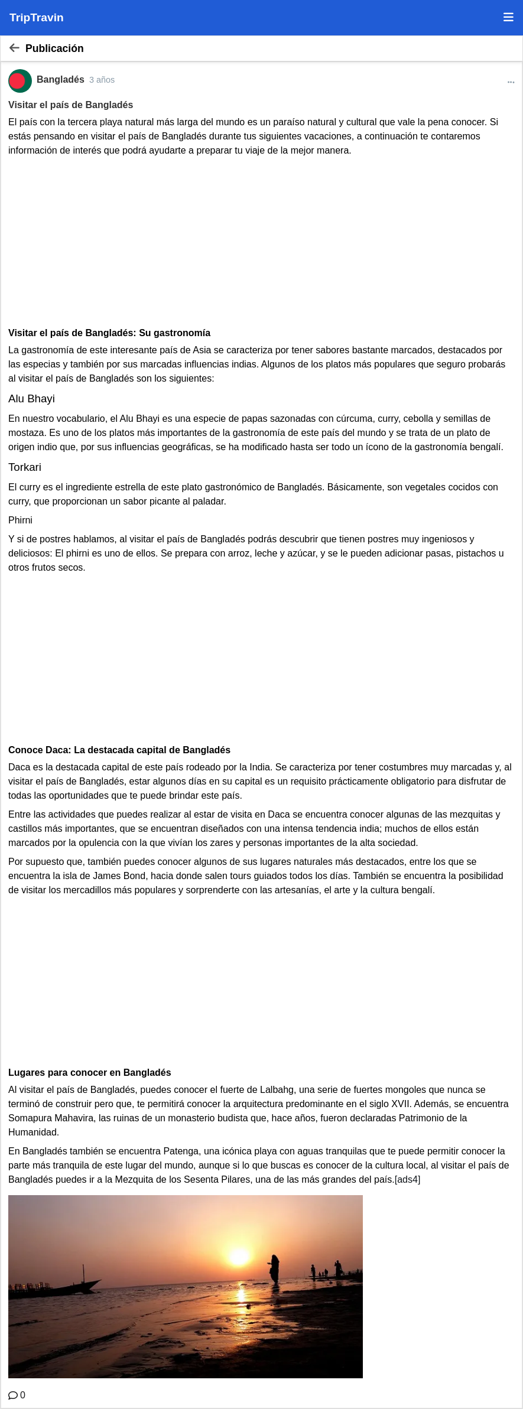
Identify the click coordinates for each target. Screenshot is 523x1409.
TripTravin (36, 17)
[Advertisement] (261, 240)
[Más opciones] (511, 82)
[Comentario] (16, 1395)
